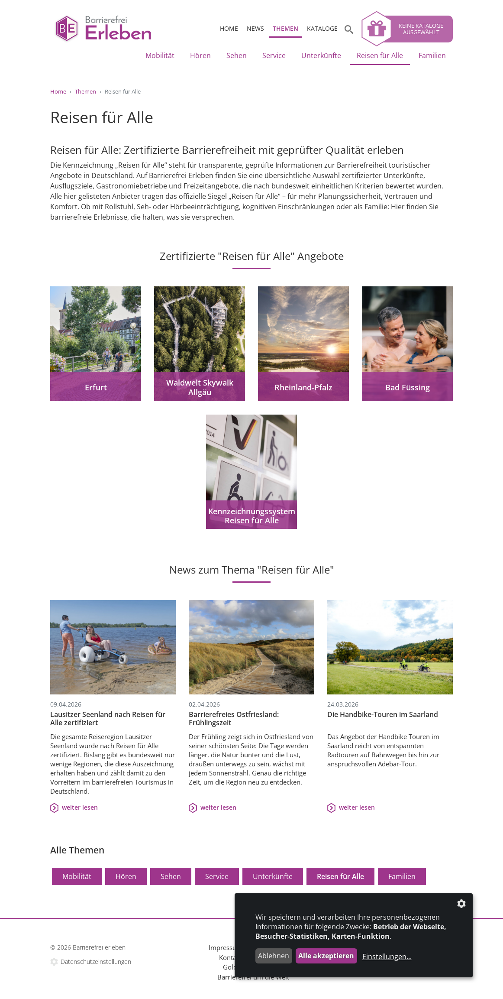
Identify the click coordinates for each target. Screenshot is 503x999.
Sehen (236, 55)
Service (274, 55)
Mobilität (159, 55)
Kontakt (230, 957)
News (255, 28)
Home (229, 28)
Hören (200, 55)
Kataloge (322, 28)
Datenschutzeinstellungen (96, 961)
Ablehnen (273, 955)
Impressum (225, 947)
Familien (432, 55)
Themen (285, 28)
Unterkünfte (321, 55)
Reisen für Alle (380, 55)
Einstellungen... (387, 956)
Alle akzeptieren (326, 955)
